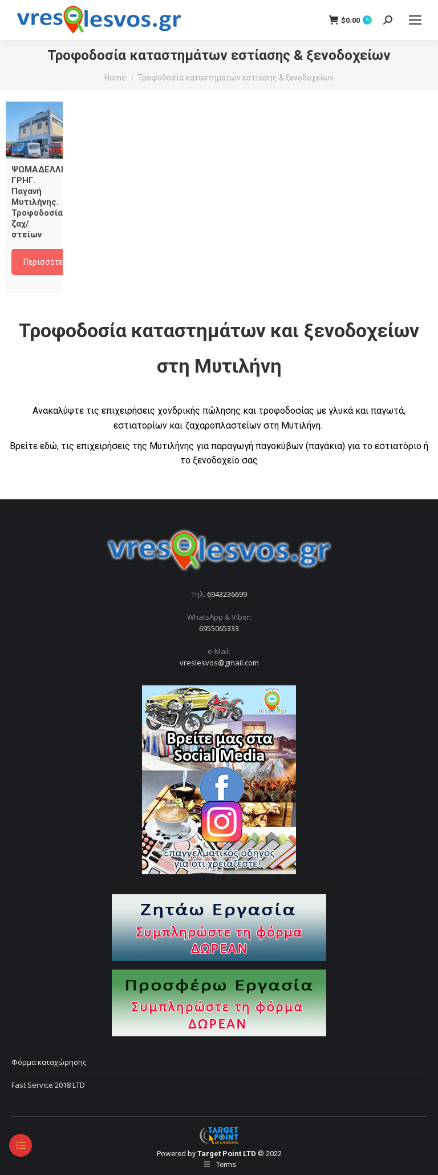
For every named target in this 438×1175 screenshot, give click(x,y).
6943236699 (227, 594)
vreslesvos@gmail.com (219, 662)
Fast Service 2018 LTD (48, 1085)
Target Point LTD (226, 1153)
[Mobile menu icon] (415, 20)
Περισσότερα (47, 262)
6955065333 (219, 628)
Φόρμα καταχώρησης (48, 1062)
